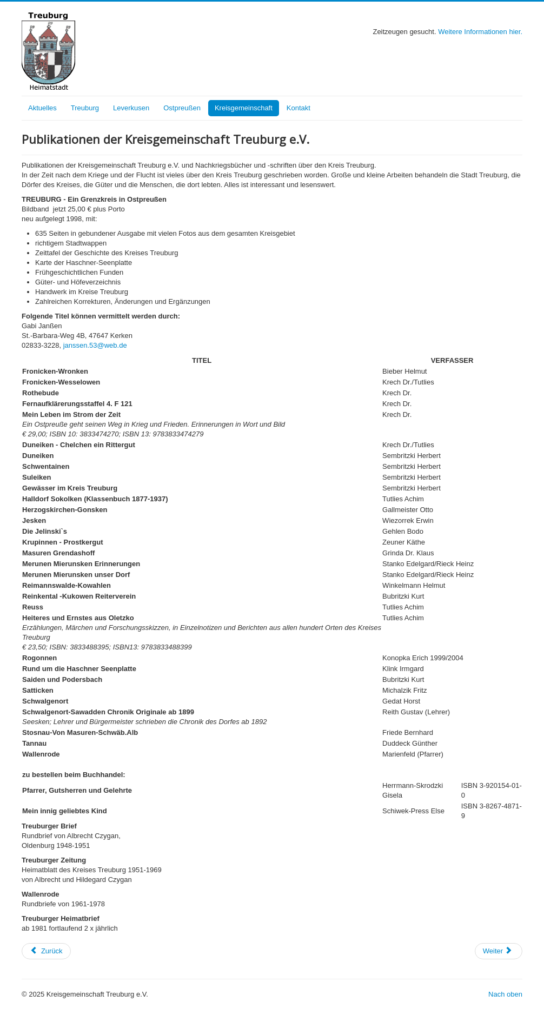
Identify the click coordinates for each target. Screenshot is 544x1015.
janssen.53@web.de (95, 345)
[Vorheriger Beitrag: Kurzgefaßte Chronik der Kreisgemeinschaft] (46, 951)
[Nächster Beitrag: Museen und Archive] (498, 951)
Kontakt (298, 108)
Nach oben (505, 994)
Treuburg (85, 108)
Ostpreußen (182, 108)
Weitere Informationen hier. (480, 32)
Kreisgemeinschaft (244, 108)
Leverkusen (131, 108)
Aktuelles (42, 108)
